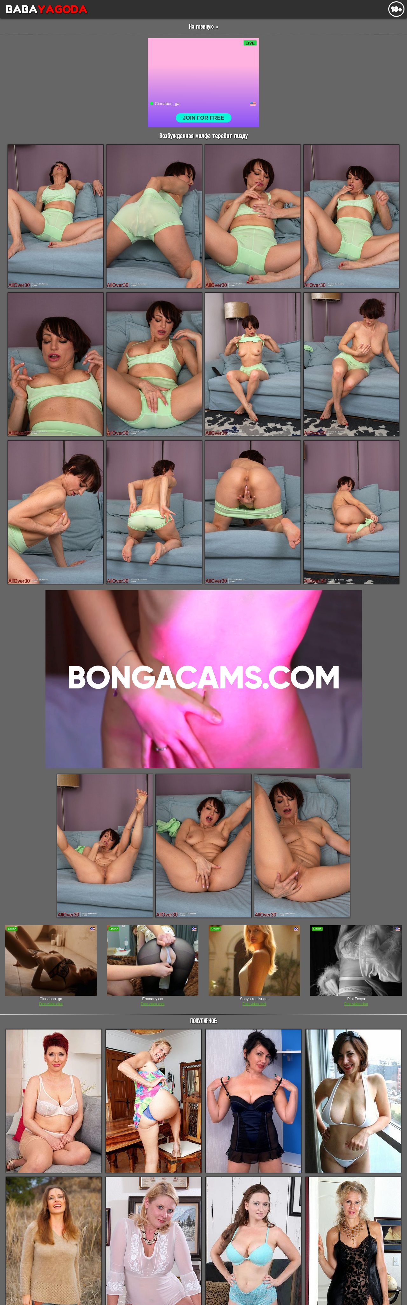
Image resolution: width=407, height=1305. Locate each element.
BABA (43, 9)
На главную (201, 27)
